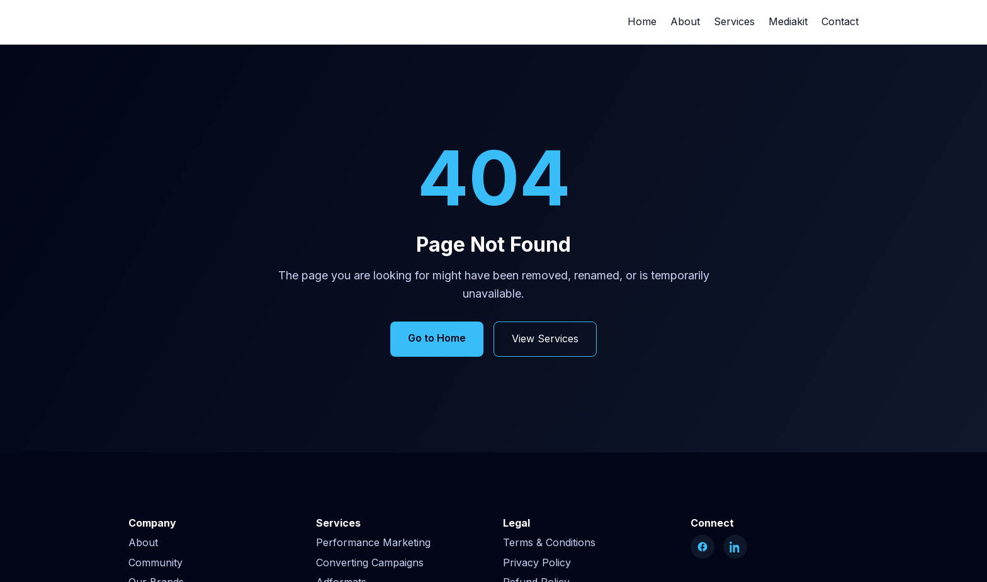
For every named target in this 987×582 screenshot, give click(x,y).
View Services (545, 338)
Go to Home (437, 338)
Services (734, 21)
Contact (840, 21)
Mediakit (788, 21)
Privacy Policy (537, 562)
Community (155, 562)
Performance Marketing (373, 542)
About (685, 21)
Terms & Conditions (549, 542)
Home (642, 21)
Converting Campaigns (370, 562)
